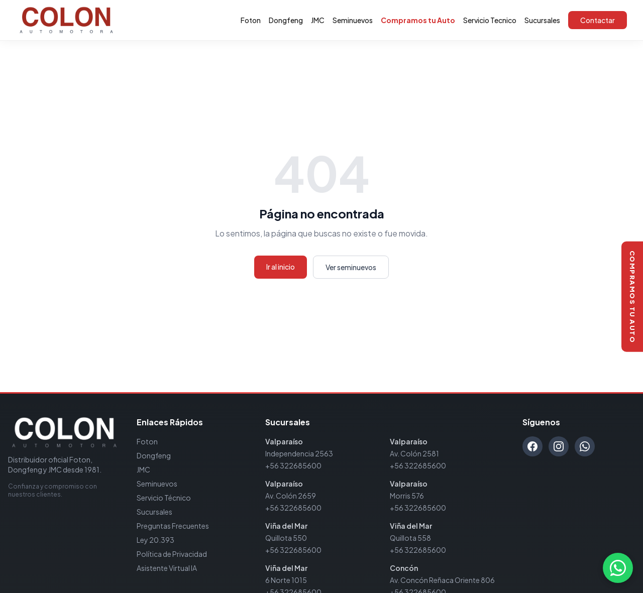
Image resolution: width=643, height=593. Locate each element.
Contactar (597, 20)
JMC (318, 20)
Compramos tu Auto (418, 20)
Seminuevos (353, 20)
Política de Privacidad (172, 553)
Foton (251, 20)
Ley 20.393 (155, 539)
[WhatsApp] (585, 446)
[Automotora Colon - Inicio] (66, 20)
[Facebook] (532, 446)
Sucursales (542, 20)
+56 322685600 (293, 465)
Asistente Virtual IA (167, 567)
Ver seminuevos (351, 267)
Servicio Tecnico (489, 20)
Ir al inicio (280, 266)
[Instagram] (559, 446)
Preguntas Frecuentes (173, 525)
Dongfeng (286, 20)
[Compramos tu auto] (632, 296)
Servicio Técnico (164, 497)
